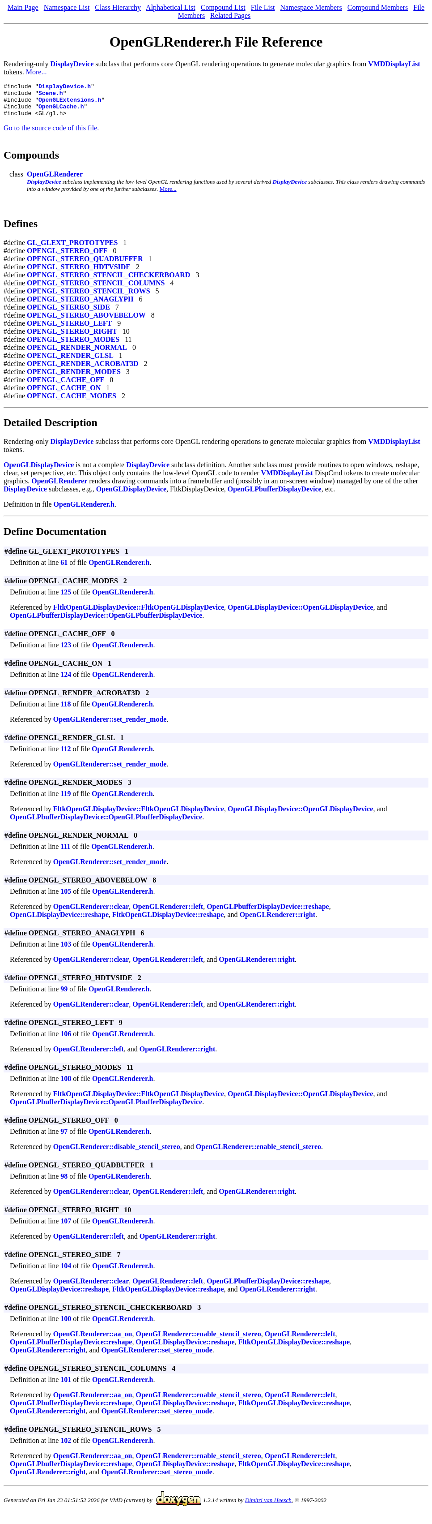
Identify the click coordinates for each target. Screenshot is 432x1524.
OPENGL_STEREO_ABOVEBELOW (86, 322)
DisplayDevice (71, 64)
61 (64, 569)
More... (36, 72)
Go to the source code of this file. (51, 134)
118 (65, 711)
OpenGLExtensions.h (69, 103)
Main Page (23, 7)
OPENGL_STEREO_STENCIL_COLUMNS (96, 289)
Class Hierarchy (118, 7)
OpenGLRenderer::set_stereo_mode (157, 1356)
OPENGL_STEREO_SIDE (68, 314)
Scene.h (50, 95)
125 (65, 599)
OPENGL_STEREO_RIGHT (72, 338)
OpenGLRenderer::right (277, 921)
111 (65, 853)
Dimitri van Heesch (268, 1506)
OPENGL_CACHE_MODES (71, 402)
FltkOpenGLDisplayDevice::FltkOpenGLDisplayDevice (138, 614)
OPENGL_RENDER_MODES (74, 378)
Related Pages (230, 15)
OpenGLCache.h (61, 112)
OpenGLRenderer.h (84, 511)
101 (65, 1386)
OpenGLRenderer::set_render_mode (110, 726)
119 (65, 800)
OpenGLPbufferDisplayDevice (275, 495)
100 (65, 1325)
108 (65, 1085)
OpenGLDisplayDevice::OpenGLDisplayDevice (300, 614)
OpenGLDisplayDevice (39, 471)
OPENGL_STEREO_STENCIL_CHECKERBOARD (108, 281)
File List (263, 7)
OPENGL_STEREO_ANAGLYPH (80, 306)
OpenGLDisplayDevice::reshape (59, 921)
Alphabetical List (170, 7)
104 (65, 1272)
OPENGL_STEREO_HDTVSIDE (79, 273)
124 (65, 681)
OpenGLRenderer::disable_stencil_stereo (116, 1153)
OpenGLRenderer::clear (91, 913)
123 (65, 651)
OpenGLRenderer (55, 181)
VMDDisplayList (394, 64)
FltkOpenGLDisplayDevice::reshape (168, 921)
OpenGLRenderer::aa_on (92, 1340)
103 (65, 951)
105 (65, 898)
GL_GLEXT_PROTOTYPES (72, 249)
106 (65, 1040)
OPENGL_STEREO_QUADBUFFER (85, 265)
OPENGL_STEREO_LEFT (69, 330)
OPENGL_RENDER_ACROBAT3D (83, 370)
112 (65, 755)
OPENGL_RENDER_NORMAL (77, 354)
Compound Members (377, 7)
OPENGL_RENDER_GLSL (70, 362)
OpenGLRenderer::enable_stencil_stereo (258, 1153)
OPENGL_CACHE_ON (64, 394)
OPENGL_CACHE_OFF (65, 386)
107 (65, 1227)
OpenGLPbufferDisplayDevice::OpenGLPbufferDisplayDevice (106, 622)
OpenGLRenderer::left (167, 913)
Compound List (223, 7)
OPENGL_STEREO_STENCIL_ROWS (88, 297)
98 (64, 1183)
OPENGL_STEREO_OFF (67, 257)
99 (64, 995)
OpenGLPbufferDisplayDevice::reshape (268, 913)
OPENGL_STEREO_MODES (73, 346)
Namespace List (67, 7)
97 (64, 1138)
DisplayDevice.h (64, 87)
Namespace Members (311, 7)
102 (65, 1447)
